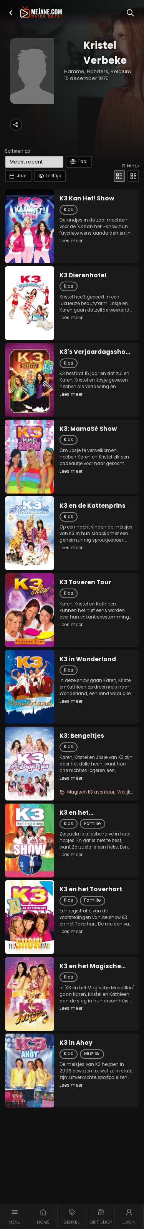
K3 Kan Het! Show (87, 198)
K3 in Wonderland (88, 659)
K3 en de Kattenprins (93, 506)
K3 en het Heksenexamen (84, 813)
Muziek (91, 1054)
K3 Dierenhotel (83, 275)
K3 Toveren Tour (85, 582)
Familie (92, 823)
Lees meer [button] (71, 241)
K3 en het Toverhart (91, 889)
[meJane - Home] (41, 12)
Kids (68, 210)
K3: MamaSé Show (88, 429)
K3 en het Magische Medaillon (90, 966)
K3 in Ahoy (76, 1043)
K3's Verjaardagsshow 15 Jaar (95, 352)
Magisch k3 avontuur (90, 792)
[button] (11, 13)
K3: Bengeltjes (82, 736)
